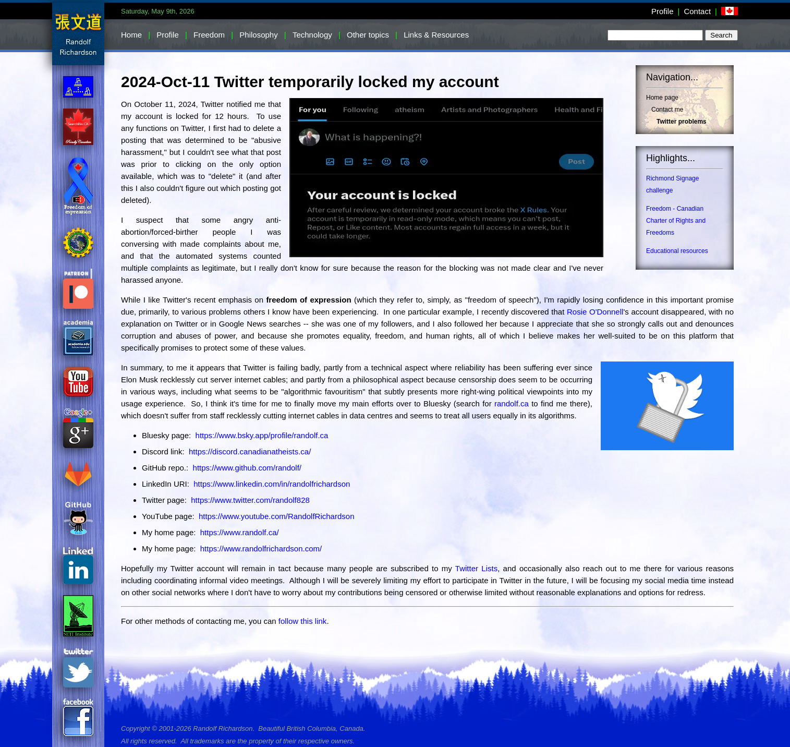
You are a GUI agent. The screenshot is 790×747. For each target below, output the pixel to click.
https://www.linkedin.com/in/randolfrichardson (271, 483)
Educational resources (677, 251)
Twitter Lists (476, 568)
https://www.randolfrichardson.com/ (261, 548)
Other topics (368, 34)
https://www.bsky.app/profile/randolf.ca (262, 435)
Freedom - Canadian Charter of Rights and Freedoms (676, 220)
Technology (312, 34)
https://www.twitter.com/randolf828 (250, 500)
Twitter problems (682, 121)
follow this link (302, 621)
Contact (697, 11)
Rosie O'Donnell (595, 311)
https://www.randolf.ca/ (239, 532)
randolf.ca (511, 403)
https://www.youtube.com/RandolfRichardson (276, 516)
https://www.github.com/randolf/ (247, 467)
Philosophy (258, 34)
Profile (662, 11)
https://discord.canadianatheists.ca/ (250, 451)
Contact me (667, 109)
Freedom (209, 34)
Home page (662, 97)
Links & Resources (436, 34)
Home (131, 34)
